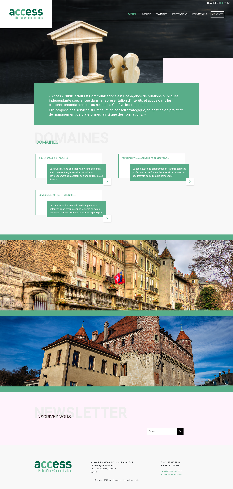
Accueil (132, 14)
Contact (217, 14)
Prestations (180, 14)
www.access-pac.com (171, 474)
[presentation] (169, 422)
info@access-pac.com (171, 471)
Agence (146, 14)
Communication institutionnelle (57, 195)
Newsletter (213, 3)
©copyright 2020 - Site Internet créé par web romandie (117, 480)
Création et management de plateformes (145, 158)
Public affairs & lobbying (53, 158)
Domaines (161, 14)
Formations (199, 14)
